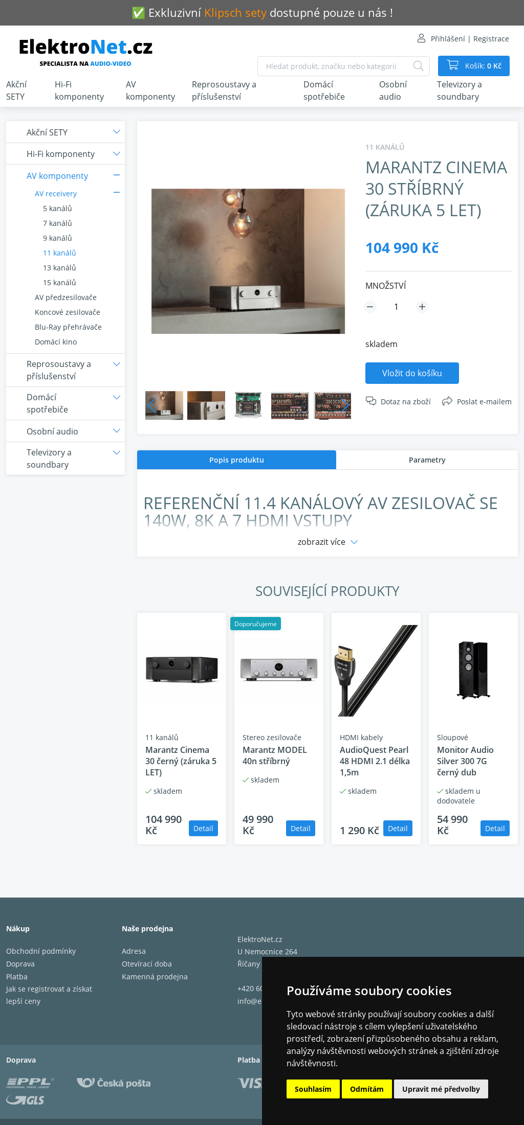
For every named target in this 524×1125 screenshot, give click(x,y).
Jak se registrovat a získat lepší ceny (49, 995)
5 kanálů (57, 208)
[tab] (236, 459)
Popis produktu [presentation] (236, 460)
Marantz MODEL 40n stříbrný (275, 755)
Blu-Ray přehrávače (68, 327)
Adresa (134, 951)
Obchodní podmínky (41, 951)
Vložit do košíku (412, 373)
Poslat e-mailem (484, 401)
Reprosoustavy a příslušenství (224, 90)
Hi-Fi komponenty (79, 90)
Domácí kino (56, 342)
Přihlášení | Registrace (470, 38)
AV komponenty (150, 90)
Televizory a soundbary (459, 90)
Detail (203, 828)
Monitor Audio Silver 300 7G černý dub (465, 761)
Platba (17, 976)
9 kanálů (57, 238)
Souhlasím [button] (313, 1089)
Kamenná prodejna (155, 976)
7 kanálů (57, 223)
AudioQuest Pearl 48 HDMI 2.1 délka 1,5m (375, 761)
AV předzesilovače (66, 297)
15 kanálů (59, 282)
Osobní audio (393, 90)
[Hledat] (418, 66)
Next (345, 405)
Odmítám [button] (367, 1089)
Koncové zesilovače (67, 312)
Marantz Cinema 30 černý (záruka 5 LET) (180, 761)
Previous (151, 405)
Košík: (482, 66)
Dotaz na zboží (406, 401)
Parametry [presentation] (427, 460)
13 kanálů (59, 267)
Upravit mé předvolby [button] (441, 1089)
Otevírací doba (147, 964)
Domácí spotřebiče (324, 90)
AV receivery (56, 193)
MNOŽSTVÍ (385, 285)
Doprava (20, 964)
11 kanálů (59, 253)
